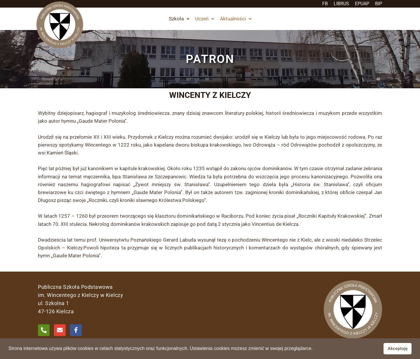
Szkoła (179, 19)
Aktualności (235, 19)
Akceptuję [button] (398, 348)
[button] (179, 19)
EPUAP (362, 3)
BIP (378, 3)
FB (325, 3)
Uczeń (204, 19)
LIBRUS (341, 3)
